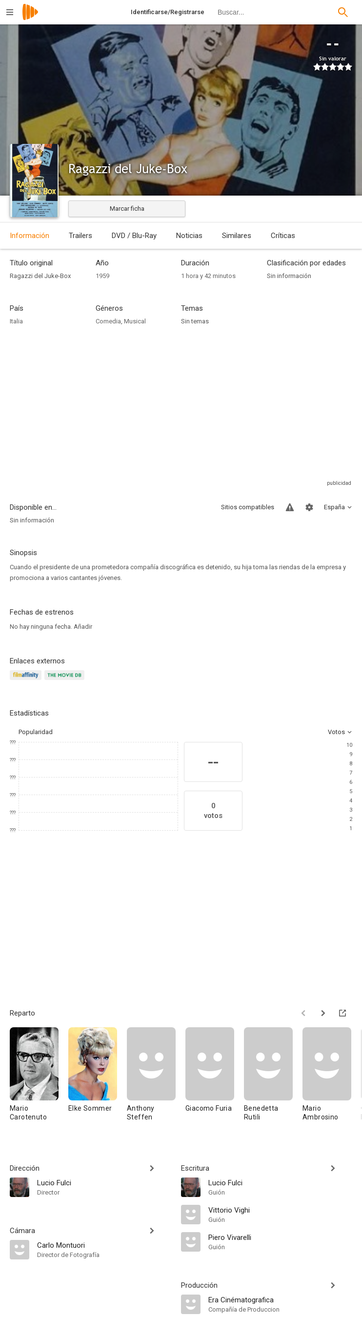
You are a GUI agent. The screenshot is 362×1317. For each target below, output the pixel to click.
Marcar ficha (127, 208)
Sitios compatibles (247, 507)
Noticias (189, 235)
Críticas (283, 235)
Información (29, 235)
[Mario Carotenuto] (39, 1078)
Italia (16, 321)
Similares (236, 235)
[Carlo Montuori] (104, 1245)
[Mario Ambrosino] (331, 1078)
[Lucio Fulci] (104, 1182)
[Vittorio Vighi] (280, 1210)
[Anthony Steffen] (156, 1078)
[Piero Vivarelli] (280, 1237)
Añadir (83, 626)
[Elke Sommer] (97, 1078)
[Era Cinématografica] (280, 1299)
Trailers (80, 235)
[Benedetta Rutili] (273, 1078)
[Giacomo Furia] (214, 1078)
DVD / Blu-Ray (134, 235)
